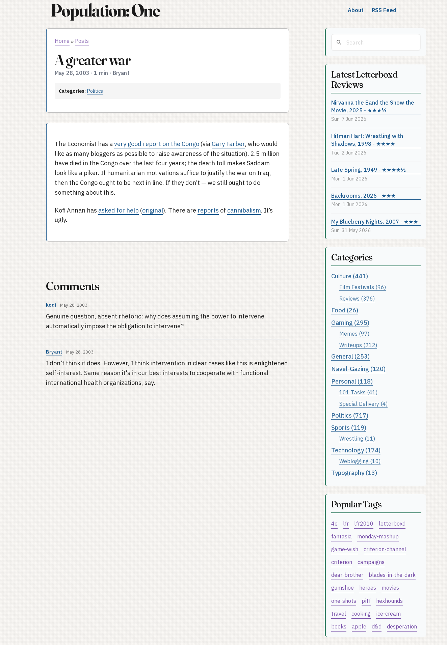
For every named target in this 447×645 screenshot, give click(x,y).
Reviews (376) (357, 298)
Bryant (54, 351)
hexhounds (389, 600)
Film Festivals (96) (362, 286)
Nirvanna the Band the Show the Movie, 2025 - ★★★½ (372, 106)
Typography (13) (354, 473)
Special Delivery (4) (363, 403)
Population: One (105, 10)
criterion (341, 561)
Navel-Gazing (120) (358, 369)
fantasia (341, 536)
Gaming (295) (350, 323)
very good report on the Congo (156, 144)
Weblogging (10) (359, 461)
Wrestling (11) (357, 438)
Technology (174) (355, 450)
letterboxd (392, 523)
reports (208, 210)
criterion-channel (385, 549)
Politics (95, 91)
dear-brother (347, 574)
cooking (361, 613)
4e (334, 523)
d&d (377, 626)
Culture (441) (349, 276)
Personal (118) (352, 381)
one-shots (343, 600)
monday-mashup (378, 536)
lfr (346, 523)
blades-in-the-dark (392, 574)
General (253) (350, 356)
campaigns (371, 561)
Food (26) (344, 310)
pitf (366, 600)
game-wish (344, 549)
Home (62, 40)
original (152, 210)
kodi (51, 305)
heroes (367, 587)
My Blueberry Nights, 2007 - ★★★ (374, 221)
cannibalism (244, 210)
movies (390, 587)
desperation (402, 626)
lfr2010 (363, 523)
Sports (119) (348, 427)
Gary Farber (228, 144)
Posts (82, 40)
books (338, 626)
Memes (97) (354, 333)
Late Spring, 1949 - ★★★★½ (368, 169)
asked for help (118, 210)
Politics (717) (349, 415)
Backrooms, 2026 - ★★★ (363, 195)
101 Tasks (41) (358, 392)
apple (359, 626)
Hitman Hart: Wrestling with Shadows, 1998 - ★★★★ (367, 139)
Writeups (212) (358, 344)
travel (338, 613)
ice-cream (388, 613)
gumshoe (342, 587)
